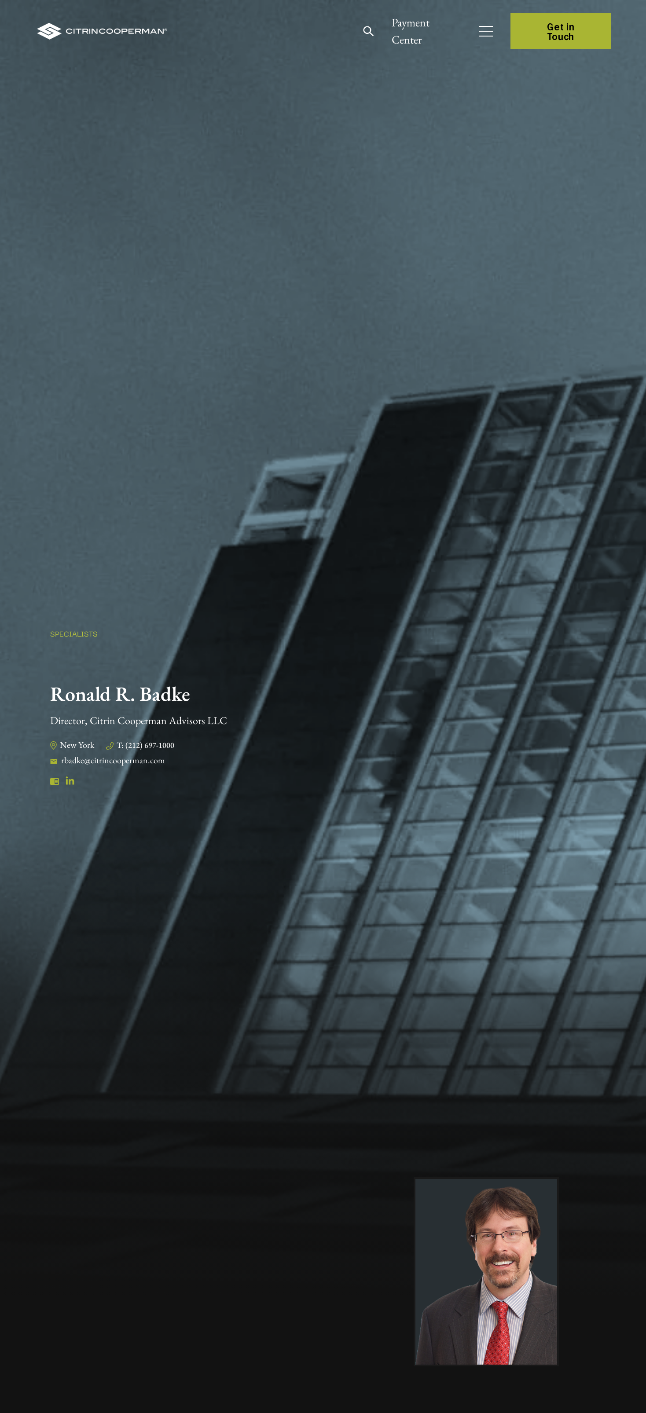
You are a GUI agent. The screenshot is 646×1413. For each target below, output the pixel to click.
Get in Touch (560, 31)
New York (77, 744)
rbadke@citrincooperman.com (113, 760)
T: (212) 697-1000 (145, 745)
